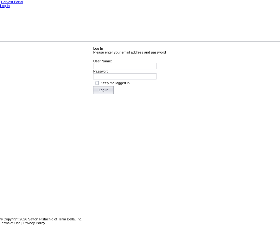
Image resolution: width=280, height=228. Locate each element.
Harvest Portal (12, 2)
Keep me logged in (115, 83)
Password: (101, 71)
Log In (5, 6)
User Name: (102, 61)
